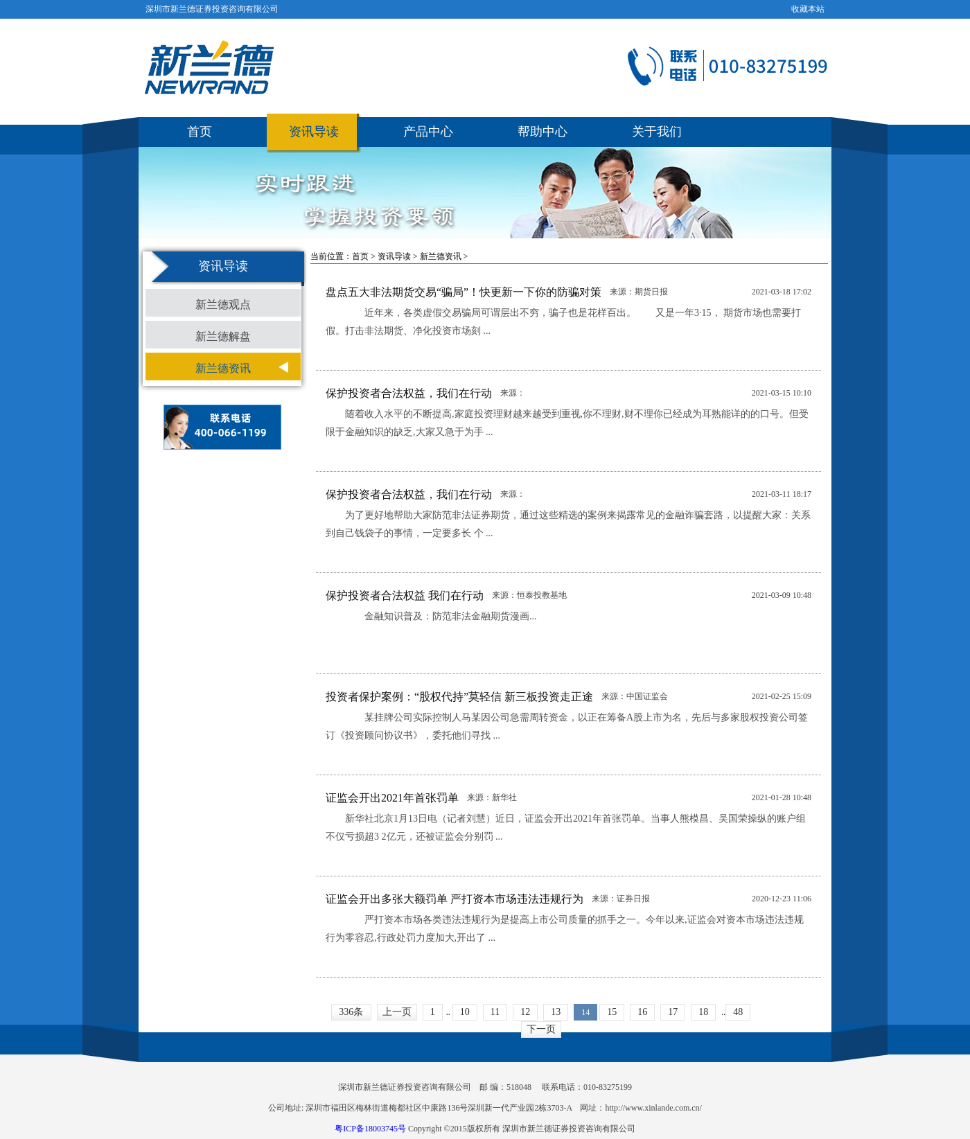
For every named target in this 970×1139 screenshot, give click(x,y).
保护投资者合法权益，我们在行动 (409, 393)
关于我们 (657, 132)
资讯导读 (314, 132)
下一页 (541, 1029)
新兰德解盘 (223, 336)
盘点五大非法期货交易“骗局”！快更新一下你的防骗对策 (463, 292)
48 (738, 1012)
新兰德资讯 (223, 368)
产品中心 (428, 132)
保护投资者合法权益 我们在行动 (405, 595)
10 (465, 1012)
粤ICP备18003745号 (370, 1128)
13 (556, 1012)
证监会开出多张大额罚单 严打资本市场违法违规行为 (454, 899)
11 (495, 1012)
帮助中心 (542, 132)
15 (612, 1012)
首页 (199, 132)
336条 (351, 1012)
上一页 (397, 1012)
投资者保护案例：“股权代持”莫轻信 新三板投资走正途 (459, 697)
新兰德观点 (223, 304)
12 (525, 1012)
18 (703, 1012)
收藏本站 (807, 9)
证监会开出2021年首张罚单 (392, 798)
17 (673, 1012)
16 (642, 1012)
